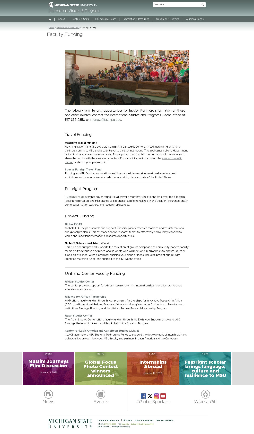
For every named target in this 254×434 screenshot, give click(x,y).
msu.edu (125, 424)
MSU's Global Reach (105, 19)
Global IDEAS (73, 224)
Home (51, 28)
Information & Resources (136, 19)
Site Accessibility (164, 420)
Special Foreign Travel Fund (83, 169)
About (61, 19)
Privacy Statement (144, 420)
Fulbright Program (76, 197)
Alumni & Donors (195, 19)
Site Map (127, 420)
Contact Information (108, 420)
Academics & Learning (167, 19)
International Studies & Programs (74, 11)
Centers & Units (80, 19)
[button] (48, 368)
